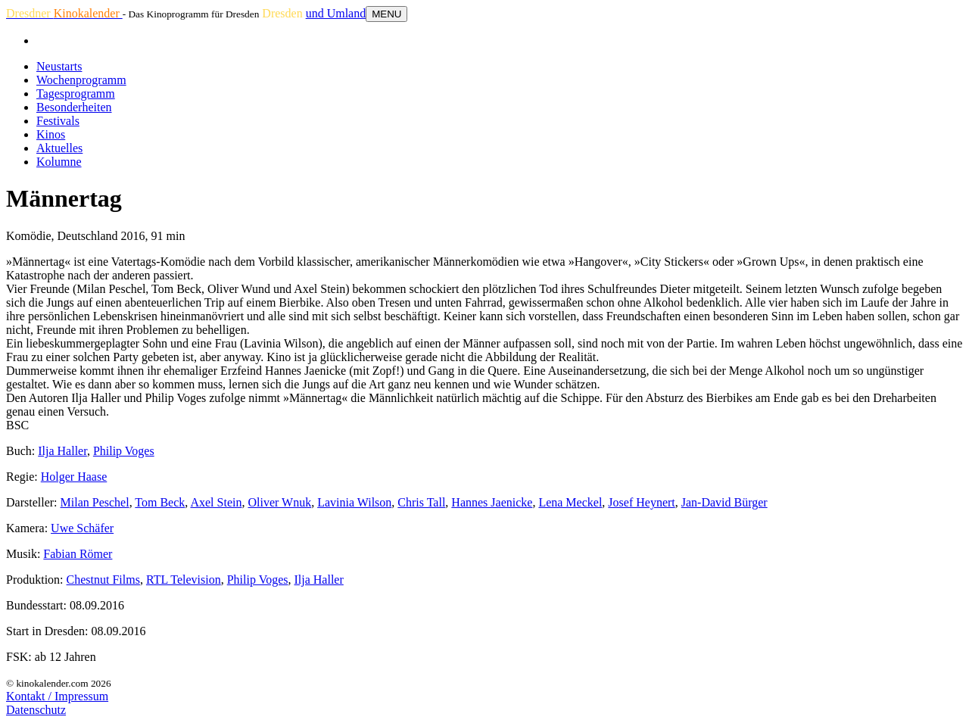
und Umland (336, 13)
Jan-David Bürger (724, 502)
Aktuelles (59, 148)
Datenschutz (36, 709)
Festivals (57, 120)
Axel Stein (215, 502)
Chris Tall (421, 502)
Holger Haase (74, 476)
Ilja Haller (62, 450)
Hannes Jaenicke (491, 502)
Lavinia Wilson (354, 502)
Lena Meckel (570, 502)
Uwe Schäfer (82, 528)
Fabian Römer (77, 553)
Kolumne (59, 161)
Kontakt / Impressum (57, 696)
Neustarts (59, 66)
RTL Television (183, 579)
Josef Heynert (641, 502)
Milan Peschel (95, 502)
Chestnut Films (103, 579)
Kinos (50, 134)
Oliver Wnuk (279, 502)
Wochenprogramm (81, 79)
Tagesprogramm (75, 93)
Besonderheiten (74, 107)
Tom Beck (160, 502)
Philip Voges (123, 450)
